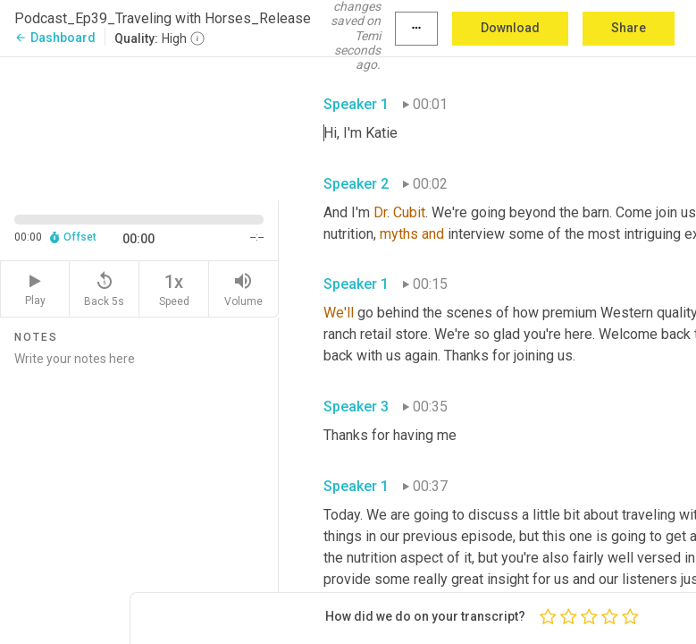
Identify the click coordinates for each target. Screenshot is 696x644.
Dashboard (55, 37)
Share (628, 28)
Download (510, 28)
